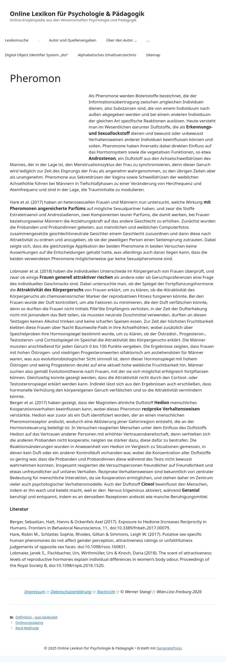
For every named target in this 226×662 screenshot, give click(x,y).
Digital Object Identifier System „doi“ (36, 54)
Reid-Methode (27, 628)
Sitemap (153, 54)
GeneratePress (169, 648)
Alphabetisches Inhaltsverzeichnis (107, 54)
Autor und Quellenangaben (72, 40)
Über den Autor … (121, 40)
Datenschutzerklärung (71, 591)
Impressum (34, 591)
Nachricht (106, 591)
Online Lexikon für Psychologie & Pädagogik (77, 13)
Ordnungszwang (29, 622)
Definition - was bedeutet (36, 617)
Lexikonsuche (16, 40)
